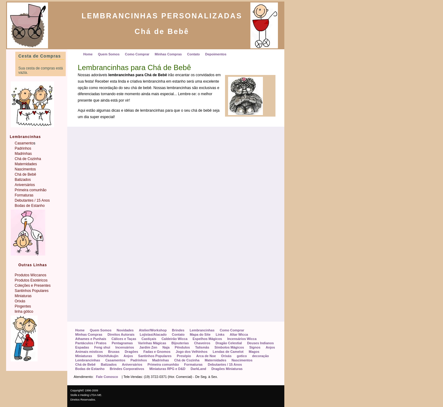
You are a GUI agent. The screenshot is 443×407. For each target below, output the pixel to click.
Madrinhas (160, 360)
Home (80, 330)
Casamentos (115, 360)
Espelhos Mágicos (207, 339)
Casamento (24, 143)
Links (220, 334)
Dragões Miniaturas (226, 369)
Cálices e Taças (124, 339)
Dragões (131, 351)
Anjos (270, 347)
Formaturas (193, 364)
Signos (254, 347)
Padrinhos (139, 360)
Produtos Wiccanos (30, 275)
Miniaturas (83, 356)
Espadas (82, 347)
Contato (178, 334)
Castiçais (149, 339)
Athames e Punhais (90, 339)
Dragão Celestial (229, 343)
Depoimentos (216, 54)
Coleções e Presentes (32, 285)
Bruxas (114, 351)
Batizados (109, 364)
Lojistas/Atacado (153, 334)
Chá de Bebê (85, 364)
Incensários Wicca (242, 339)
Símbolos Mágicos (229, 347)
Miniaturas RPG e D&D (168, 369)
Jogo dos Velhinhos (192, 351)
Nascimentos (241, 360)
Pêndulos (182, 347)
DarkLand (198, 369)
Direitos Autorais (121, 334)
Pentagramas (122, 343)
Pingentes (23, 306)
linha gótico (24, 311)
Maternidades (215, 360)
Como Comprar (232, 330)
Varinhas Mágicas (152, 343)
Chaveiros (202, 343)
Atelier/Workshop (153, 330)
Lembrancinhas (202, 330)
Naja (165, 347)
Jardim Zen (148, 347)
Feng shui (102, 347)
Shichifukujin (107, 356)
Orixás (226, 356)
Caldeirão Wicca (174, 339)
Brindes (178, 330)
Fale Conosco (107, 377)
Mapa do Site (200, 334)
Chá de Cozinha (187, 360)
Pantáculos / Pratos (90, 343)
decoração (260, 356)
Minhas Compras (88, 334)
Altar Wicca (239, 334)
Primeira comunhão (163, 364)
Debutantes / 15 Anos (225, 364)
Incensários (124, 347)
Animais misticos (89, 351)
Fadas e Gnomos (157, 351)
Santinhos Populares (155, 356)
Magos (254, 351)
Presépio (184, 356)
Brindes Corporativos (127, 369)
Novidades (125, 330)
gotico (242, 356)
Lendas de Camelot (228, 351)
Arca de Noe (206, 356)
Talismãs (202, 347)
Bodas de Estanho (90, 369)
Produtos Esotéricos (31, 280)
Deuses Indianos (260, 343)
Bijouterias (180, 343)
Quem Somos (101, 330)
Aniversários (132, 364)
